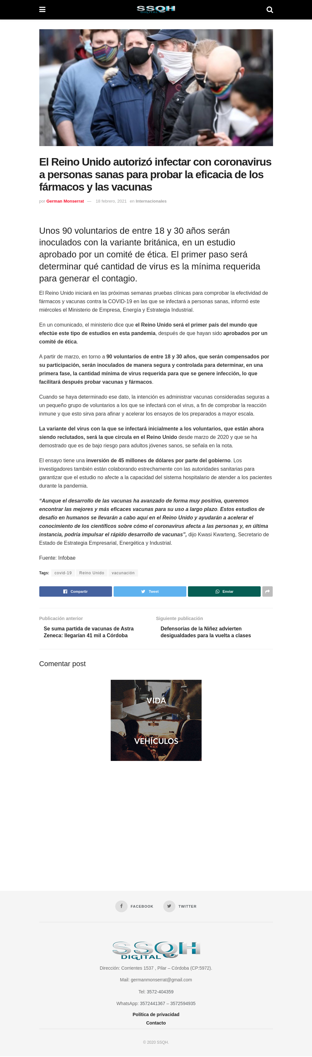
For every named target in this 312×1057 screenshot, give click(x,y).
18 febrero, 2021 (111, 201)
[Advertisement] (156, 820)
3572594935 (182, 1004)
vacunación (123, 573)
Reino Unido (91, 573)
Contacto (156, 1023)
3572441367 (152, 1004)
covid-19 (63, 573)
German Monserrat (65, 201)
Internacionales (151, 201)
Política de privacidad (156, 1014)
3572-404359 (160, 992)
